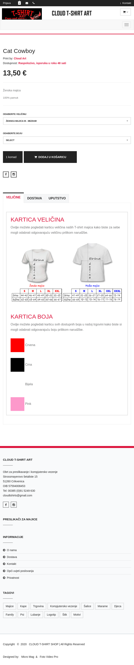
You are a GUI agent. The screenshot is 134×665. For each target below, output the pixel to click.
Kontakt (126, 3)
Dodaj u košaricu (50, 157)
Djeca (117, 606)
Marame (103, 606)
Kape (23, 606)
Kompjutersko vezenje (63, 606)
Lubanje (35, 614)
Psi (22, 614)
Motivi (77, 614)
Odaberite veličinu (14, 114)
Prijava (7, 3)
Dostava (12, 557)
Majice (10, 606)
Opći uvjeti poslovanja (20, 570)
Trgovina (38, 606)
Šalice (87, 606)
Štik (64, 614)
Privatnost (13, 577)
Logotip (51, 614)
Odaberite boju (12, 133)
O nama (12, 550)
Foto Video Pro (48, 656)
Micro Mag (27, 656)
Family (10, 614)
